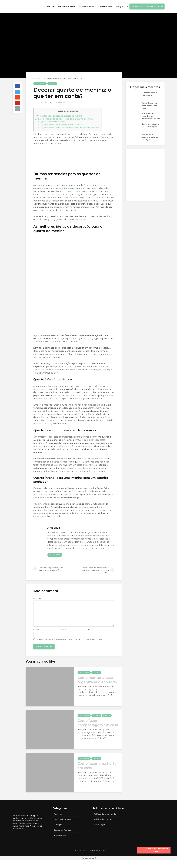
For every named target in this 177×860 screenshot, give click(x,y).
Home (35, 78)
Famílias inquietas (66, 6)
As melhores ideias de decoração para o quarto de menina (65, 119)
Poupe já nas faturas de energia (156, 850)
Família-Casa (100, 850)
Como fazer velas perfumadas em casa (150, 106)
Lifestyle (119, 6)
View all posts (54, 555)
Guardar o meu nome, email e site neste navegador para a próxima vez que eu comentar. (69, 639)
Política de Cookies (103, 819)
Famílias (51, 6)
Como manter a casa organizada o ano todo (97, 680)
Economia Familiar (87, 6)
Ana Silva (38, 103)
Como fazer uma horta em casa (97, 765)
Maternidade (105, 6)
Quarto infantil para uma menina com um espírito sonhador (69, 127)
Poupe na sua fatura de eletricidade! (147, 6)
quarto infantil (74, 191)
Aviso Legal (99, 824)
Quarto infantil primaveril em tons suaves (60, 124)
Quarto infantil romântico (52, 121)
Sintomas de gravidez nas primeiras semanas (151, 116)
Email (63, 630)
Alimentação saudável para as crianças (150, 137)
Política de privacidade (105, 814)
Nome (36, 630)
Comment (37, 598)
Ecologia (96, 715)
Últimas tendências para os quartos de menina (58, 116)
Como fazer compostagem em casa (98, 722)
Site (88, 630)
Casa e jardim (40, 83)
